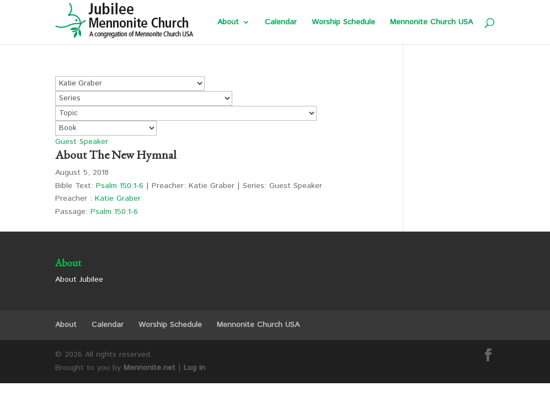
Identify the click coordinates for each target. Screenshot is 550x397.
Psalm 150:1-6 (119, 185)
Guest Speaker (81, 141)
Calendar (281, 23)
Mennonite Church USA (431, 23)
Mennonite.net (149, 367)
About (228, 23)
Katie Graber (118, 198)
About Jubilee (79, 279)
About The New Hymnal (116, 155)
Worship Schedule (343, 23)
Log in (194, 367)
